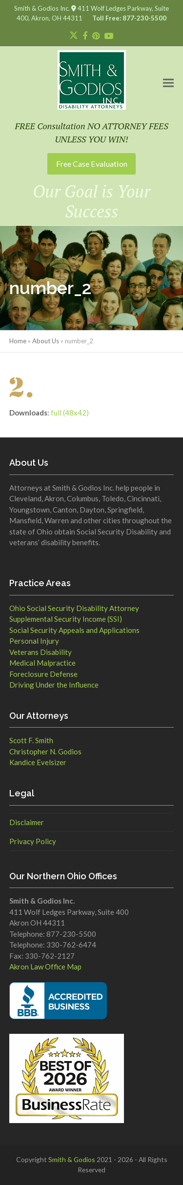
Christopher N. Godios (45, 751)
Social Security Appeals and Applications (74, 630)
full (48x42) (70, 412)
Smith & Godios (71, 1159)
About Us (45, 341)
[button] (168, 83)
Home (17, 341)
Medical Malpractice (42, 662)
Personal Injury (34, 640)
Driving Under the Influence (54, 684)
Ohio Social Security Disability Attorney (74, 608)
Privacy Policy (32, 841)
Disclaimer (26, 822)
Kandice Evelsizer (37, 762)
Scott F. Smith (31, 740)
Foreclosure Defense (43, 674)
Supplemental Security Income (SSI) (65, 618)
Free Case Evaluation (91, 163)
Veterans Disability (40, 652)
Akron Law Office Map (45, 966)
